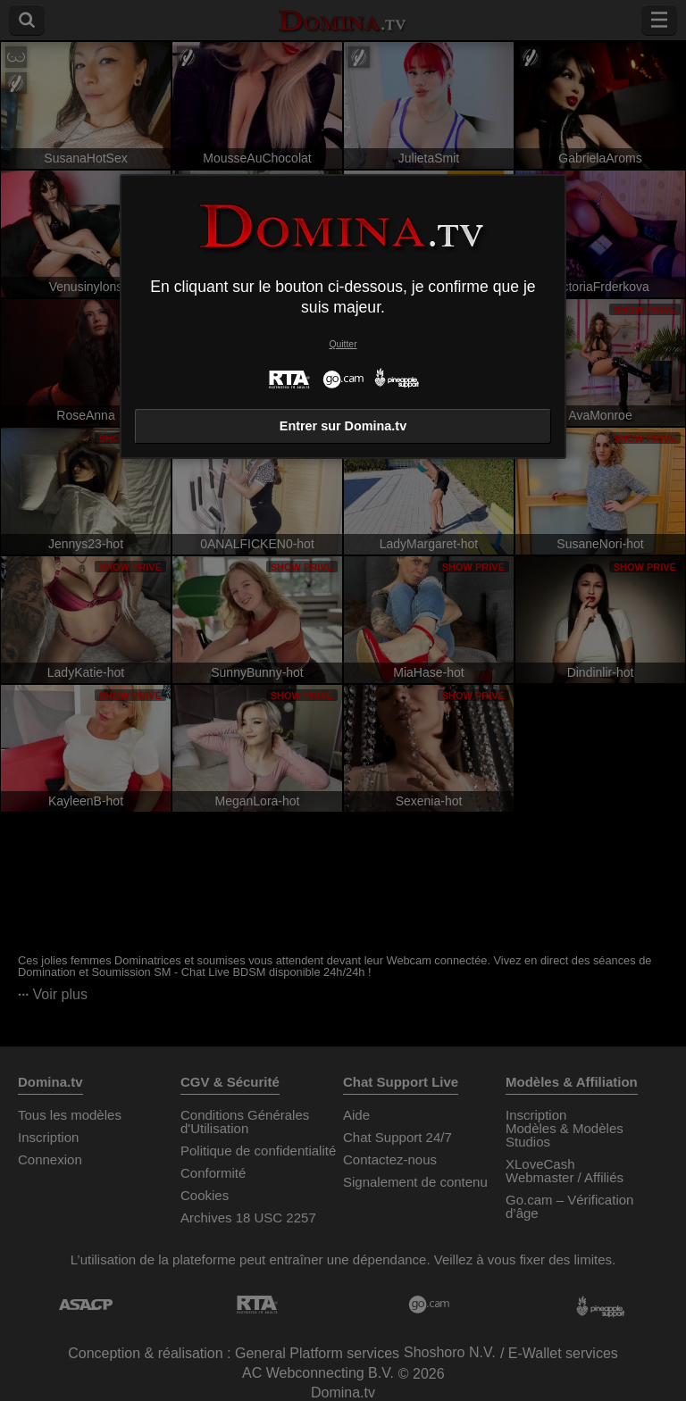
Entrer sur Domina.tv (343, 426)
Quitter (342, 344)
